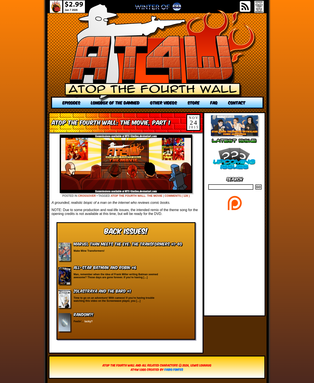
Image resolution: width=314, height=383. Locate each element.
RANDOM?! (83, 314)
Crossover (87, 195)
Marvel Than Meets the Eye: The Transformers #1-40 (128, 244)
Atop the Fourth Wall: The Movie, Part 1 (111, 122)
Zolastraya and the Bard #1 (102, 291)
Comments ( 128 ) (177, 195)
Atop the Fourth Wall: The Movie (136, 195)
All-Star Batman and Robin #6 (105, 267)
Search (235, 178)
